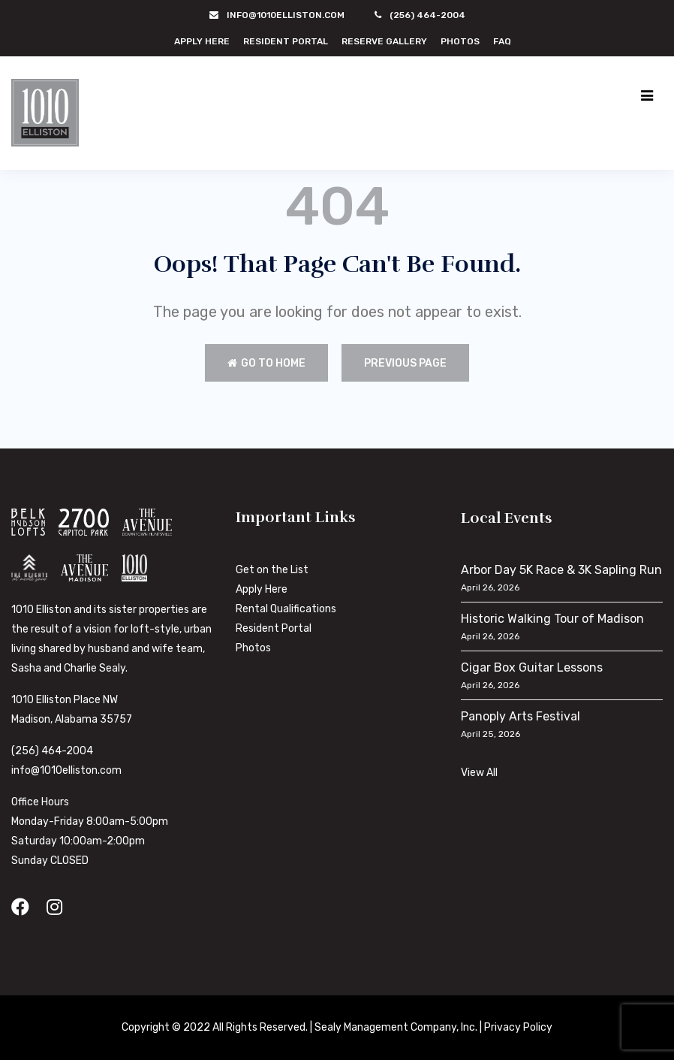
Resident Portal (285, 41)
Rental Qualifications (286, 608)
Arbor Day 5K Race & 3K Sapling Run (561, 570)
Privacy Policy (518, 1027)
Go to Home (266, 363)
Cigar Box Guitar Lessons (532, 667)
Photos (460, 41)
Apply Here (202, 41)
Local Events (506, 518)
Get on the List (272, 569)
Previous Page (405, 363)
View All (479, 772)
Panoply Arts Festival (520, 716)
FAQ (502, 41)
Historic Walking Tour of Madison (552, 619)
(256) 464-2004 (52, 750)
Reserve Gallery (384, 41)
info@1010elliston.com (66, 770)
